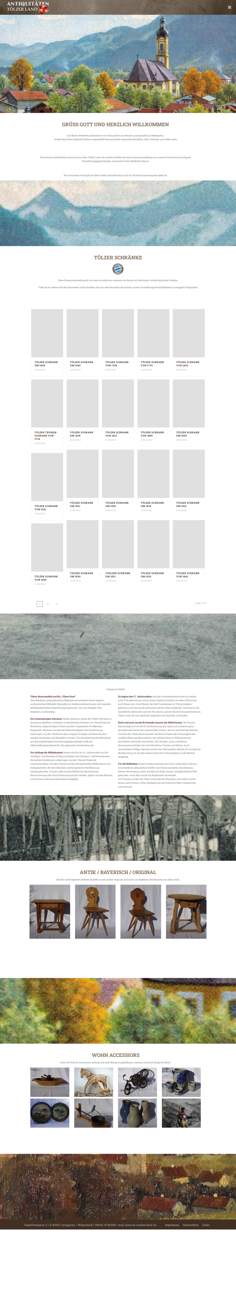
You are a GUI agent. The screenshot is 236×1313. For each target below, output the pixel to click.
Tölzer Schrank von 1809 (152, 434)
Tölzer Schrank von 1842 (188, 575)
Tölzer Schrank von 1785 (117, 364)
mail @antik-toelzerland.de (137, 1225)
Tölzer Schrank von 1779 (152, 364)
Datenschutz (190, 1225)
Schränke (40, 369)
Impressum (172, 1225)
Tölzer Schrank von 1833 (188, 364)
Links (205, 1225)
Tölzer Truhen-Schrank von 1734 (46, 435)
